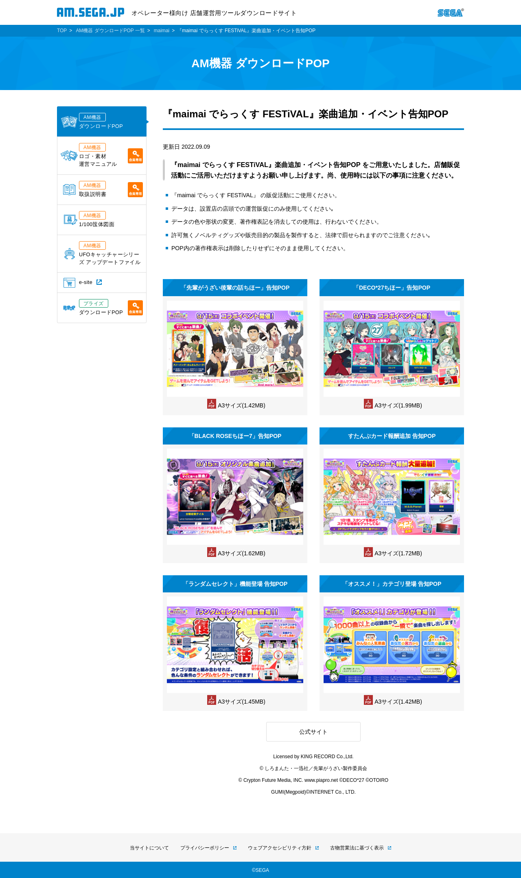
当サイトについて (149, 848)
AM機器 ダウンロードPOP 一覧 (110, 30)
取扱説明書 (103, 189)
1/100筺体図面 (89, 219)
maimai (161, 30)
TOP (62, 30)
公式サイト (313, 731)
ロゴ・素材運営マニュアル (102, 155)
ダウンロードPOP (92, 121)
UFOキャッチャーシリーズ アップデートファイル (102, 253)
